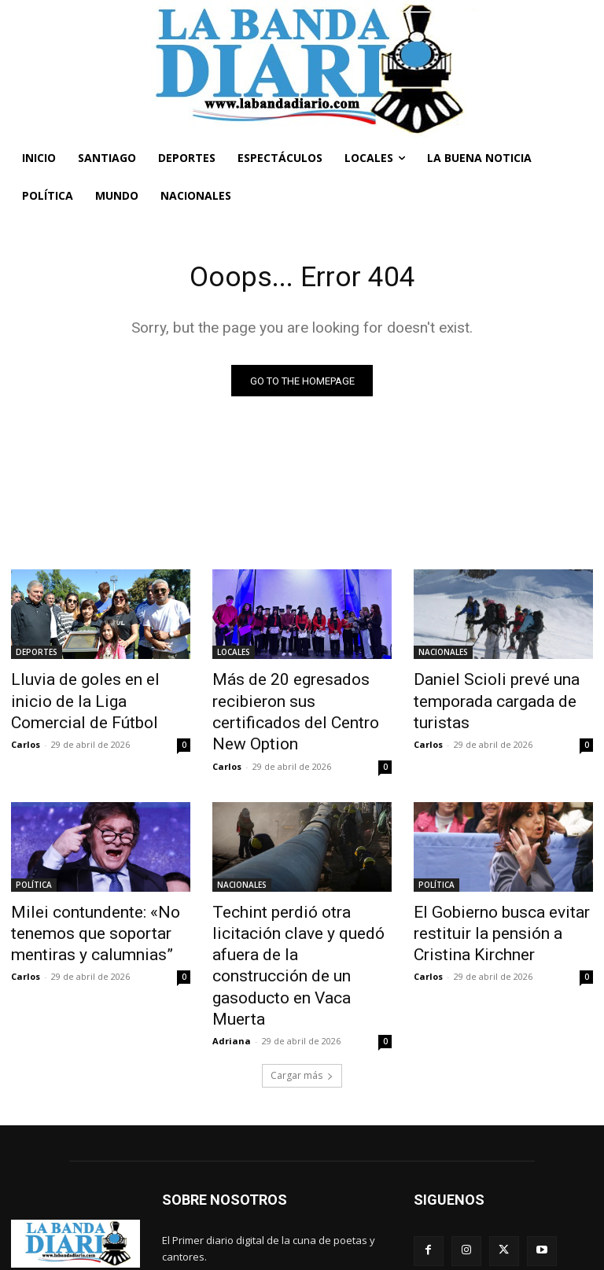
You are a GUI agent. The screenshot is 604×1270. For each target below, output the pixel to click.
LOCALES (233, 655)
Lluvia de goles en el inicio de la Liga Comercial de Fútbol (96, 689)
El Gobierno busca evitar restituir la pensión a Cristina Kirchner (498, 897)
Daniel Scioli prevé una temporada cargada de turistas (481, 698)
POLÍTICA (34, 854)
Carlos (25, 718)
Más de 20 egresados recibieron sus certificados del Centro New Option (302, 698)
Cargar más (302, 985)
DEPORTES (36, 655)
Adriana (231, 951)
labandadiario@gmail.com (289, 1200)
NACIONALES (443, 655)
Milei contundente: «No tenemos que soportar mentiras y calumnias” (78, 897)
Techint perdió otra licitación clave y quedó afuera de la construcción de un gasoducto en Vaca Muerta (296, 906)
